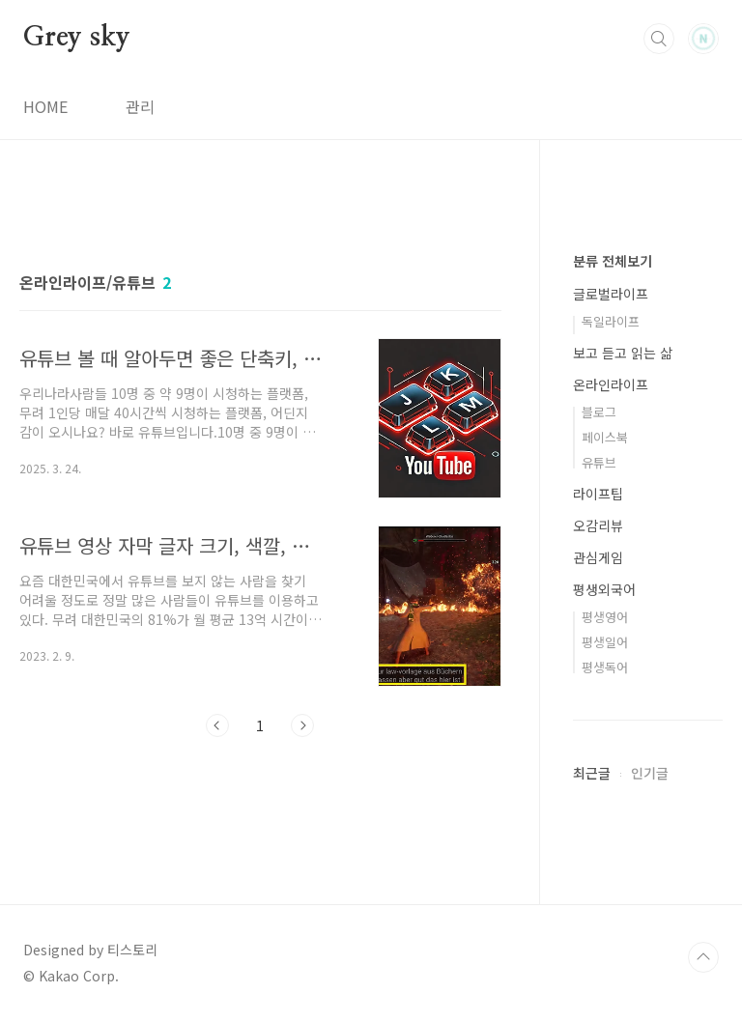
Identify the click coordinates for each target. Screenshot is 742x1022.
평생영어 (605, 617)
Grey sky (76, 37)
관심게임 (598, 557)
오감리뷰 (598, 525)
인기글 (650, 772)
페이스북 (605, 437)
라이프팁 (598, 493)
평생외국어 (604, 589)
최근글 (592, 772)
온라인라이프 (610, 384)
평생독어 (605, 667)
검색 (658, 38)
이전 (217, 725)
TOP (703, 957)
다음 (302, 725)
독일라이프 (611, 321)
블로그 (599, 412)
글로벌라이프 (610, 293)
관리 (140, 106)
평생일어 (605, 642)
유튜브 (599, 462)
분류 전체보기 (612, 260)
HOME (45, 106)
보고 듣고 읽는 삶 (622, 352)
